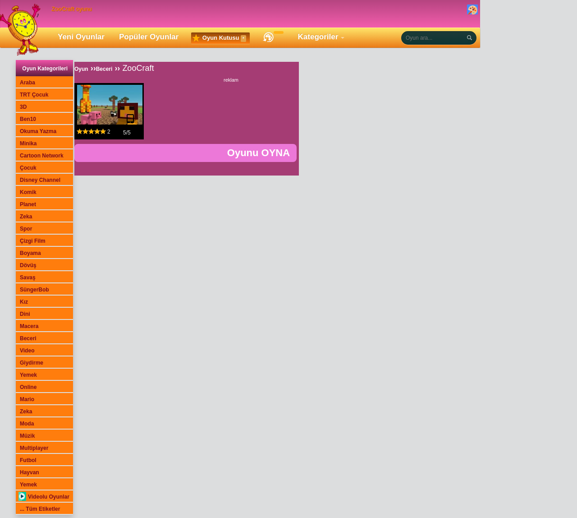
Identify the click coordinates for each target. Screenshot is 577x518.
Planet (28, 204)
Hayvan (29, 472)
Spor (26, 229)
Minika (28, 143)
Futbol (28, 460)
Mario (27, 399)
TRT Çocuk (34, 95)
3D (23, 107)
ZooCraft (138, 68)
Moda (27, 424)
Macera (29, 326)
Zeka (26, 216)
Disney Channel (40, 180)
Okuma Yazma (38, 131)
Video (27, 350)
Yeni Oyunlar (81, 36)
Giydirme (31, 363)
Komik (28, 192)
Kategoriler (318, 36)
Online (28, 387)
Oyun (81, 69)
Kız (24, 302)
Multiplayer (34, 448)
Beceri (28, 338)
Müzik (27, 436)
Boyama (30, 253)
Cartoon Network (42, 156)
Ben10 (28, 119)
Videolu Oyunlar (43, 497)
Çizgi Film (33, 241)
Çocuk (28, 168)
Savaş (28, 277)
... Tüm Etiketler (40, 509)
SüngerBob (34, 290)
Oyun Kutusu (219, 38)
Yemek (28, 375)
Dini (25, 314)
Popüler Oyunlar (149, 36)
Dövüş (28, 265)
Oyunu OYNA (258, 152)
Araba (27, 82)
